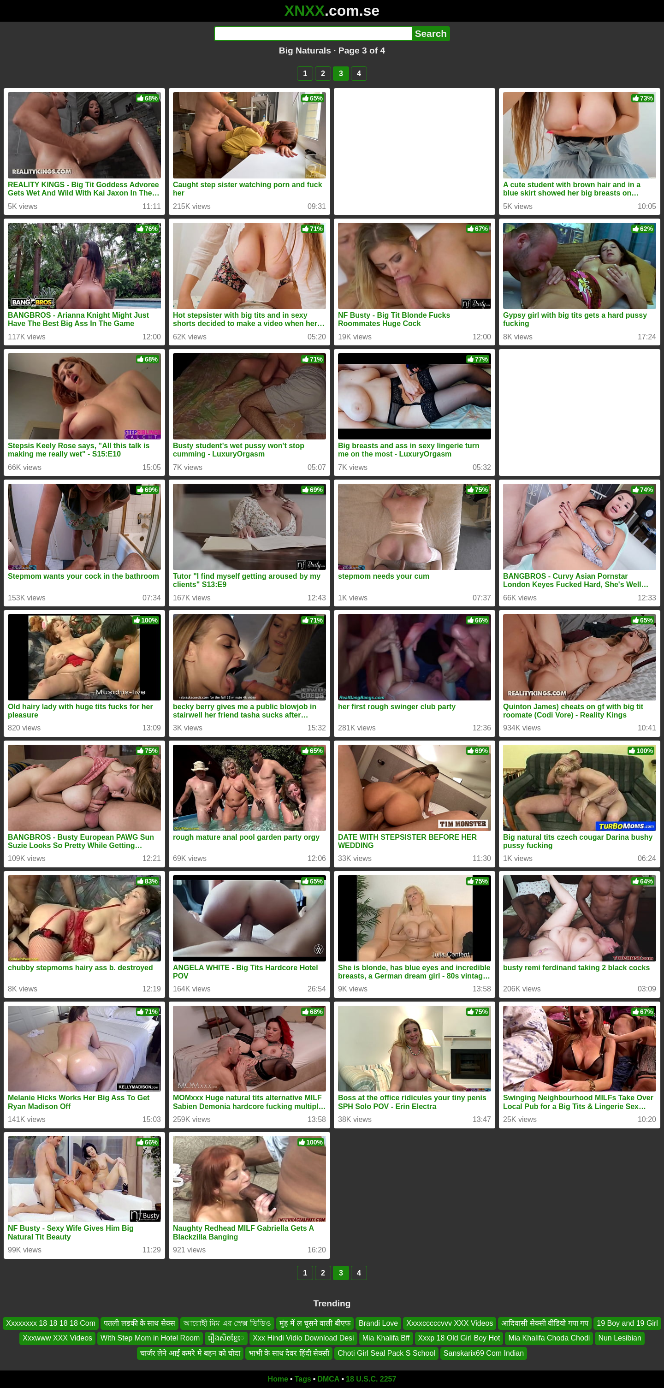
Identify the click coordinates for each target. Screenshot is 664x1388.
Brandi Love (378, 1323)
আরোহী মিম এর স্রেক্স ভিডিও (227, 1323)
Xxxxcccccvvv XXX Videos (449, 1323)
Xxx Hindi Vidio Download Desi (303, 1338)
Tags (303, 1379)
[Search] (313, 33)
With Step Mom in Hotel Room (150, 1338)
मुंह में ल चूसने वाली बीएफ (314, 1323)
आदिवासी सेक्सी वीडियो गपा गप (544, 1323)
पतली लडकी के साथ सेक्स (139, 1323)
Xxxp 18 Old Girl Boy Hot (459, 1338)
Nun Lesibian (619, 1338)
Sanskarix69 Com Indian (484, 1353)
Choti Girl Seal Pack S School (386, 1353)
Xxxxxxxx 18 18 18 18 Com (50, 1323)
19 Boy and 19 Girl (627, 1323)
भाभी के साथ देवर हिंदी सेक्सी (289, 1353)
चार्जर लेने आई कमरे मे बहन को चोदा (190, 1353)
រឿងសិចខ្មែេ (226, 1338)
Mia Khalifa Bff (386, 1338)
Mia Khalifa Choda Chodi (549, 1338)
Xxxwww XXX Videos (57, 1338)
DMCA (328, 1379)
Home (278, 1379)
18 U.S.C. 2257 (371, 1379)
